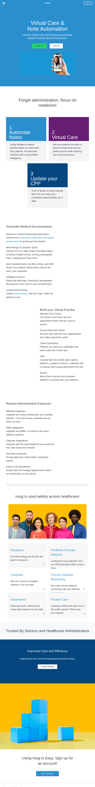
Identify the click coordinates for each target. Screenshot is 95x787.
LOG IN (88, 3)
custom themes (20, 293)
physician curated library (33, 238)
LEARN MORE (47, 667)
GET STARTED (47, 774)
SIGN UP (39, 46)
